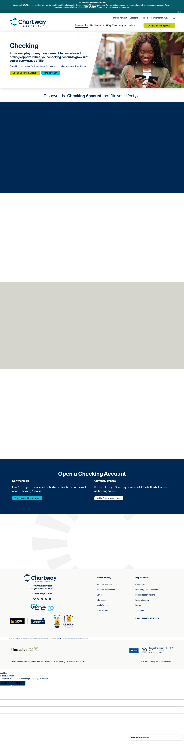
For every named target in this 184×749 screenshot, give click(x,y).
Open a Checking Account (28, 74)
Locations (133, 19)
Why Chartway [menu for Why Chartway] (114, 26)
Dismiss (179, 12)
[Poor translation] (18, 687)
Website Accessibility (20, 666)
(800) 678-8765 (90, 7)
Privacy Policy (59, 666)
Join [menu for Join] (130, 26)
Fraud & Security (142, 605)
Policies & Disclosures (76, 666)
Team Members (103, 615)
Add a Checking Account (112, 502)
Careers (100, 600)
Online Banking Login (159, 27)
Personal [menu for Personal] (80, 26)
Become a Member (104, 589)
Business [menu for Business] (95, 26)
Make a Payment (119, 19)
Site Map (48, 666)
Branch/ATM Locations (106, 594)
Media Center (102, 610)
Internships (101, 605)
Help (142, 19)
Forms (138, 610)
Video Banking (141, 615)
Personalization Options (145, 600)
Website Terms (37, 666)
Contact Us (140, 589)
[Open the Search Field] (173, 19)
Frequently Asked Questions (146, 594)
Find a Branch (60, 74)
